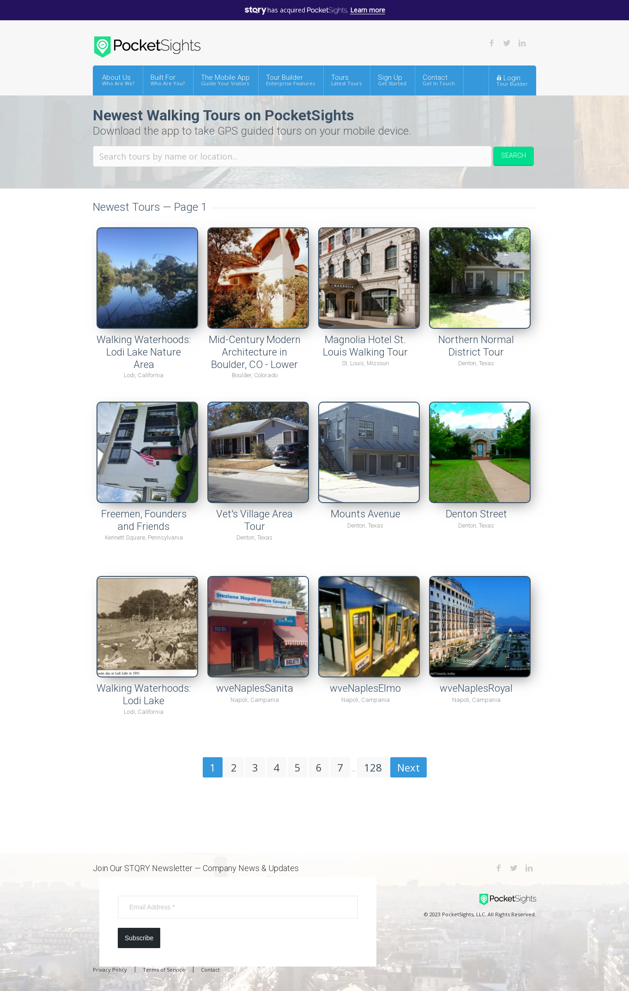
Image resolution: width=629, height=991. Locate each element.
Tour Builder (290, 80)
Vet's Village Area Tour (254, 520)
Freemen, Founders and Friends (144, 520)
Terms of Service (164, 969)
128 (373, 767)
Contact (439, 80)
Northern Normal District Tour (476, 346)
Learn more (367, 10)
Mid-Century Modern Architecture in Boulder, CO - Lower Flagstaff (255, 358)
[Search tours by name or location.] (292, 156)
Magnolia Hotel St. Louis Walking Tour (365, 346)
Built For (168, 80)
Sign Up (392, 80)
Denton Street (476, 514)
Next (408, 767)
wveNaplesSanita (254, 688)
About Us (118, 80)
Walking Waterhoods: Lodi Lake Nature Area (144, 352)
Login (512, 80)
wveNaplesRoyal (476, 688)
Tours (346, 80)
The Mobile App (225, 80)
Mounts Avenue (365, 514)
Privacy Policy (110, 969)
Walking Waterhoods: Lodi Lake (144, 694)
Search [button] (513, 155)
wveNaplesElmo (365, 688)
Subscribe (139, 938)
